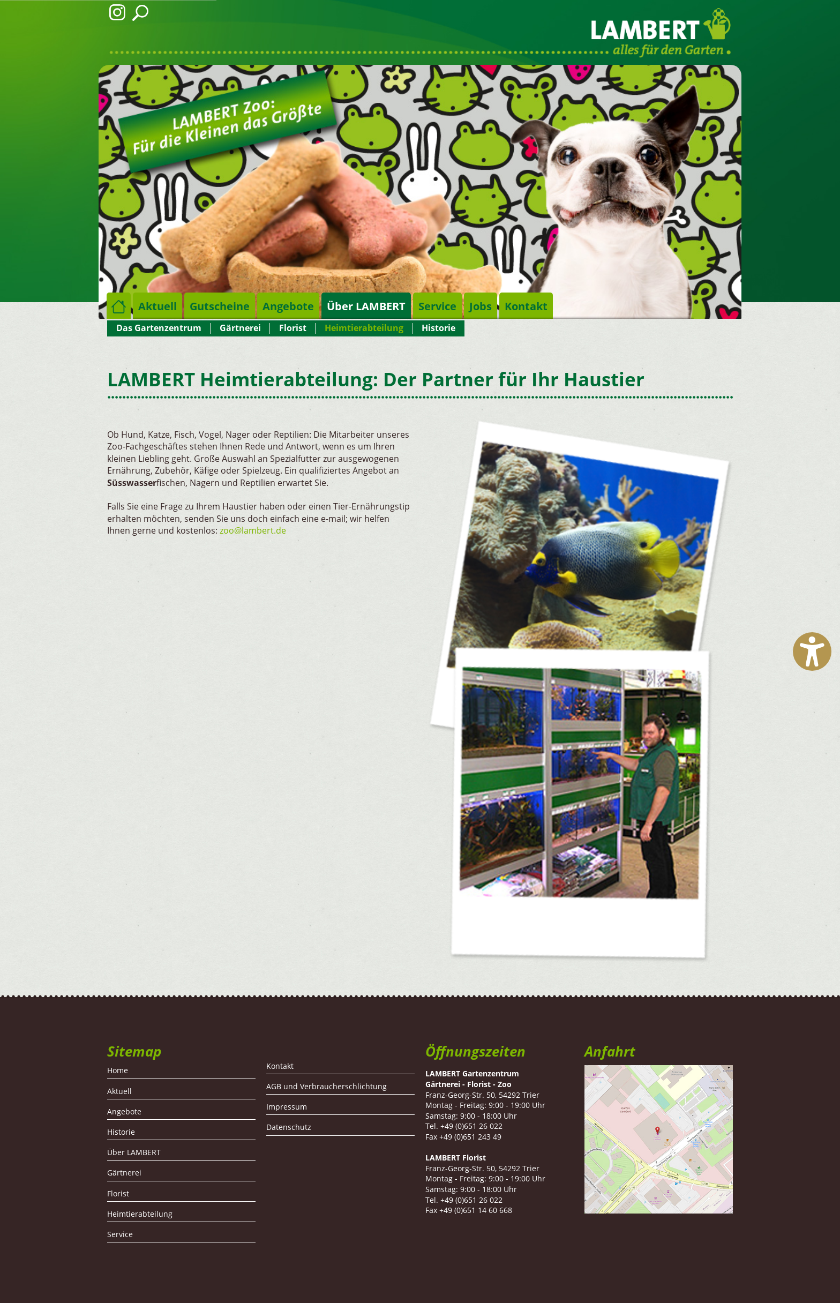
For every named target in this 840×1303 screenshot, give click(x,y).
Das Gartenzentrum (158, 328)
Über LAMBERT (366, 306)
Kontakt (526, 306)
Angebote (288, 306)
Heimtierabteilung (364, 328)
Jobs (480, 306)
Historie (438, 328)
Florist (292, 328)
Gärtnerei (240, 328)
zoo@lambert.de (253, 530)
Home (119, 306)
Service (437, 306)
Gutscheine (220, 306)
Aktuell (157, 306)
